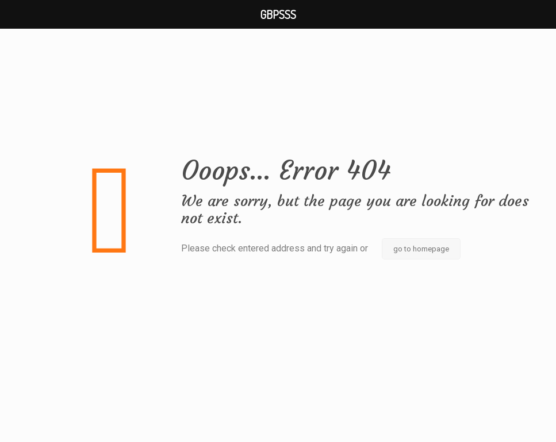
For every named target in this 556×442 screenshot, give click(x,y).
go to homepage (421, 249)
